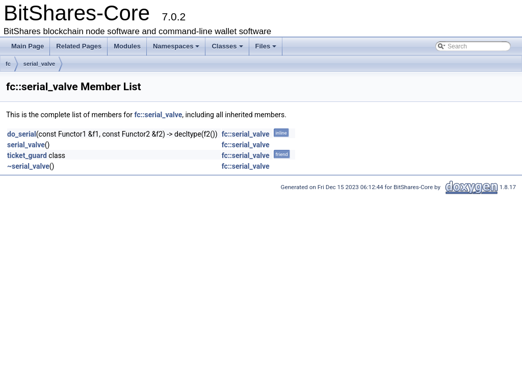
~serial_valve (28, 166)
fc (8, 64)
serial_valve (39, 64)
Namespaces (176, 46)
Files (266, 46)
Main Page (27, 46)
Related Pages (78, 46)
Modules (127, 46)
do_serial (21, 134)
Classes (227, 46)
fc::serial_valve (158, 115)
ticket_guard (27, 155)
